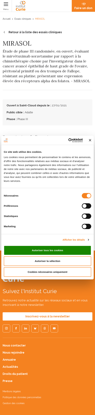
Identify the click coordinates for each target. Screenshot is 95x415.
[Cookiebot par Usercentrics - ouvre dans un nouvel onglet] (68, 140)
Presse (8, 381)
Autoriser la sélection (47, 261)
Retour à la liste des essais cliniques (32, 32)
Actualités (10, 366)
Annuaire (9, 359)
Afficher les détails (74, 239)
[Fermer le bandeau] (90, 140)
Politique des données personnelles (22, 397)
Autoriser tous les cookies (47, 250)
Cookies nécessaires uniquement (47, 272)
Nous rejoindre (13, 352)
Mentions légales (12, 391)
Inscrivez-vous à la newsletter (47, 316)
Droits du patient (15, 374)
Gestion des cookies (14, 403)
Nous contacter (14, 345)
